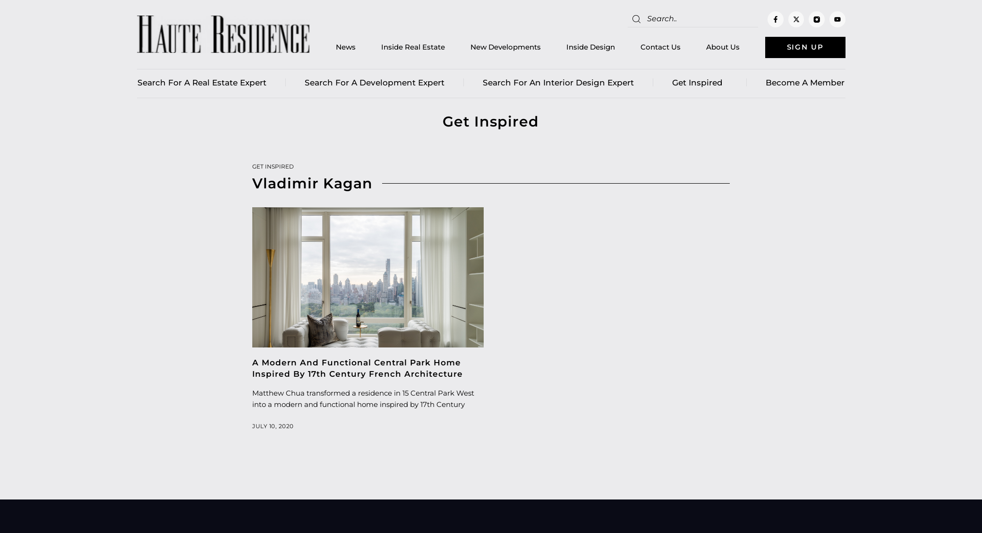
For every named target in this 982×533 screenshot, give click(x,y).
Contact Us (660, 47)
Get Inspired (699, 82)
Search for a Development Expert (374, 82)
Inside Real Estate (412, 47)
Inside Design (590, 47)
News (345, 47)
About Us (722, 47)
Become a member (805, 82)
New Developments (505, 47)
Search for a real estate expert (201, 82)
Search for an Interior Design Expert (558, 82)
